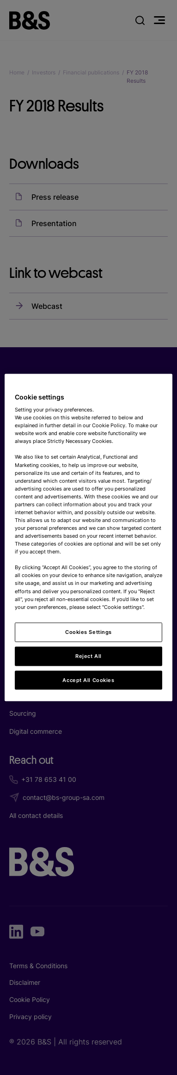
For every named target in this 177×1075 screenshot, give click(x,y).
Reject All (88, 655)
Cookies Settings (88, 631)
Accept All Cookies (88, 679)
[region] (89, 537)
